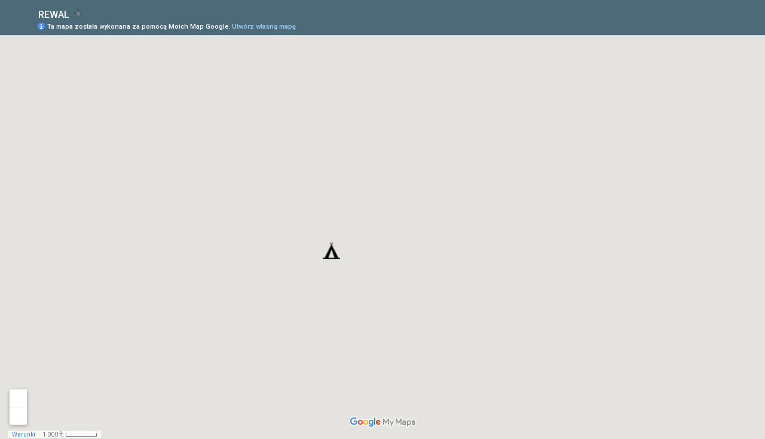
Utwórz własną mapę (264, 26)
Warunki (23, 434)
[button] (331, 250)
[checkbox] (78, 13)
